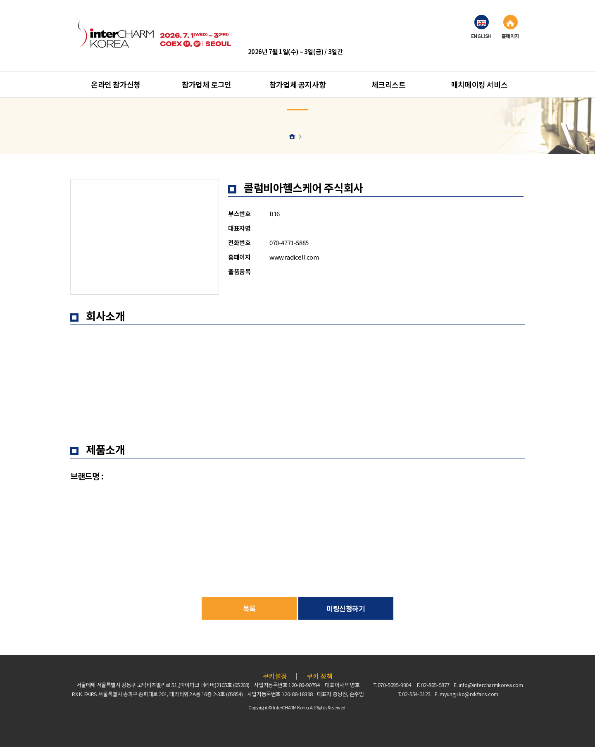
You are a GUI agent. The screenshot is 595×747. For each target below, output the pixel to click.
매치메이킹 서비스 (479, 84)
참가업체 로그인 (206, 84)
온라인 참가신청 (115, 84)
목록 (249, 608)
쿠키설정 (275, 676)
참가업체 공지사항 (297, 84)
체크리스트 (388, 84)
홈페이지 (510, 27)
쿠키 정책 (319, 676)
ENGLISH (481, 27)
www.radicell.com (294, 257)
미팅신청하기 (345, 608)
